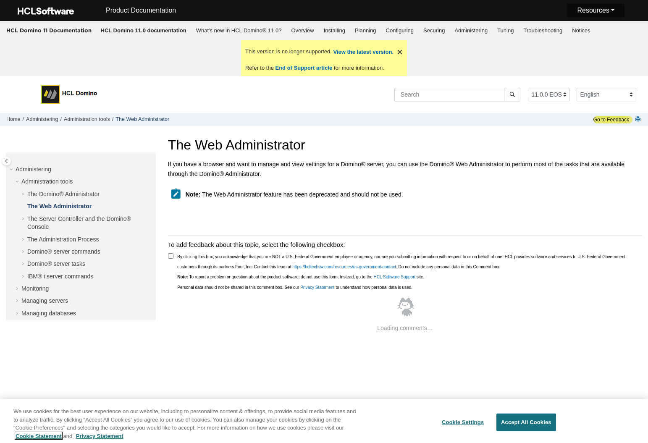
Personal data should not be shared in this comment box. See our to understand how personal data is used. (294, 287)
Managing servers (44, 300)
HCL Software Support (395, 277)
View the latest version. (363, 52)
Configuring (400, 30)
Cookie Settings (463, 425)
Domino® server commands (63, 251)
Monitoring (35, 288)
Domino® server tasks (56, 263)
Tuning (505, 30)
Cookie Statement (39, 439)
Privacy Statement (317, 287)
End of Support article (304, 68)
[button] (12, 169)
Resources (593, 10)
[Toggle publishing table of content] (6, 161)
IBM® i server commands (60, 276)
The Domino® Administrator (63, 194)
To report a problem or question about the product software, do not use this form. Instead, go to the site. (300, 277)
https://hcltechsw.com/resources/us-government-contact (344, 267)
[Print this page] (639, 119)
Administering (471, 30)
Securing (434, 30)
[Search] (512, 94)
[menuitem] (143, 31)
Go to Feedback (611, 120)
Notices (581, 30)
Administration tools (87, 119)
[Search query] (457, 94)
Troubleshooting (542, 30)
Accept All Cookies (526, 425)
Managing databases (48, 313)
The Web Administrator (142, 119)
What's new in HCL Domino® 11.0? (239, 30)
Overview (302, 30)
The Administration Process (63, 239)
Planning (365, 30)
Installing (334, 30)
